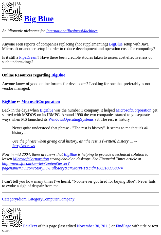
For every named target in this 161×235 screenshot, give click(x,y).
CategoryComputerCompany (51, 199)
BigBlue (115, 44)
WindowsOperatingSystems (71, 119)
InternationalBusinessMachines (72, 31)
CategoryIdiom (14, 199)
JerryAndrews (23, 146)
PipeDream (28, 57)
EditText (19, 226)
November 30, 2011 (93, 226)
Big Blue (38, 18)
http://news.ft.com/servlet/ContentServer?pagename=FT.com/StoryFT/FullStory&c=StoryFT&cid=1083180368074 (62, 165)
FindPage (123, 226)
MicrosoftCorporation (40, 101)
